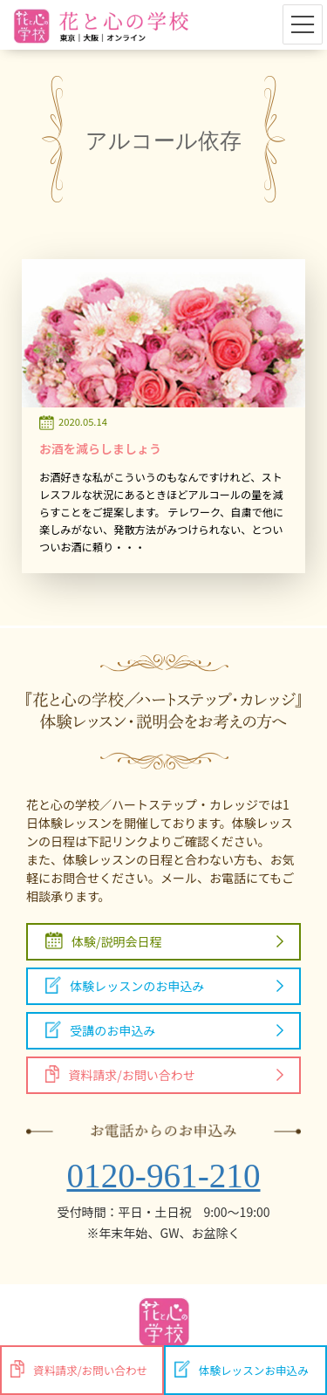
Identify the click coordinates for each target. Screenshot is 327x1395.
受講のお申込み (100, 1030)
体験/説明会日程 (103, 941)
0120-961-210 (163, 1175)
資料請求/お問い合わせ (120, 1074)
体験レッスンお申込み (241, 1369)
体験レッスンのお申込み (124, 985)
